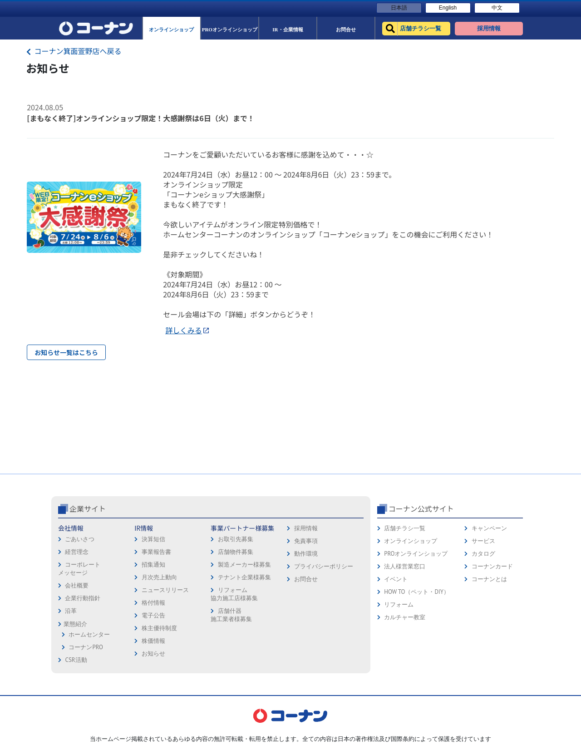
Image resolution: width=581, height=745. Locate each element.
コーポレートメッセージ (79, 569)
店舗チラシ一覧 (404, 528)
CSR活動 (76, 660)
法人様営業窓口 (404, 566)
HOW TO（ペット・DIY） (416, 592)
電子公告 (153, 615)
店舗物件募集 (235, 552)
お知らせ (153, 653)
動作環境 (306, 554)
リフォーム (399, 604)
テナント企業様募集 (244, 577)
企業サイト (87, 508)
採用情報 (306, 528)
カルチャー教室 (404, 617)
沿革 (71, 611)
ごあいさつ (79, 539)
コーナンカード (492, 566)
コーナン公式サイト (421, 508)
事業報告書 (156, 552)
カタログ (483, 554)
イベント (396, 579)
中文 (497, 8)
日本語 (399, 8)
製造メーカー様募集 (244, 564)
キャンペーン (489, 528)
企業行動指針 (82, 598)
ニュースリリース (165, 590)
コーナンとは (489, 579)
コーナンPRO (86, 647)
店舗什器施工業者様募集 (231, 615)
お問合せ (306, 579)
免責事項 (306, 541)
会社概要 (77, 585)
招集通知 (153, 564)
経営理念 (77, 552)
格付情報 (153, 603)
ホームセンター (89, 634)
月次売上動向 (159, 577)
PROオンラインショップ (416, 554)
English (448, 8)
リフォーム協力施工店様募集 (234, 594)
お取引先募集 (235, 539)
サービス (483, 541)
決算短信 (153, 539)
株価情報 (153, 641)
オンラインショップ (410, 541)
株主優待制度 (159, 628)
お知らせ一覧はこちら (66, 352)
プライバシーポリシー (323, 566)
